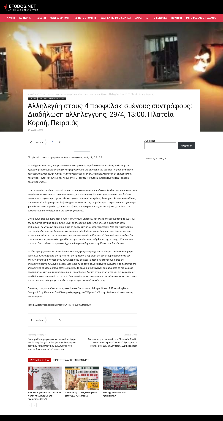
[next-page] (35, 405)
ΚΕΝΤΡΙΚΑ (41, 94)
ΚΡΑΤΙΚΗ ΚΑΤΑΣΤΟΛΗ (57, 99)
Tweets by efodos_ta (155, 158)
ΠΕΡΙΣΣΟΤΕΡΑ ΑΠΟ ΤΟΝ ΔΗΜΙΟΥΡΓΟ (71, 360)
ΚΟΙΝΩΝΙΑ (42, 99)
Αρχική (31, 94)
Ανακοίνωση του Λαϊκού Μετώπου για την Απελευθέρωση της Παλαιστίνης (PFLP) (44, 395)
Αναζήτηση (149, 140)
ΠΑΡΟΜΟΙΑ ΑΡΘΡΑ (39, 360)
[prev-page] (30, 405)
